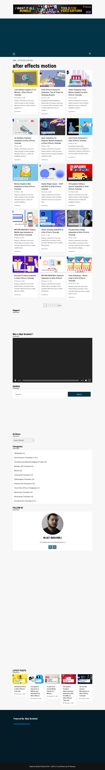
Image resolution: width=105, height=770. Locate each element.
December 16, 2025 (20, 694)
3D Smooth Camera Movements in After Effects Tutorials (84, 691)
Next (59, 305)
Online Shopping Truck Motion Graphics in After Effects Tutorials (78, 92)
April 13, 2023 (46, 235)
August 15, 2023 (20, 238)
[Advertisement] (52, 35)
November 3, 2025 (69, 703)
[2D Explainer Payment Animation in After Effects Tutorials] (25, 126)
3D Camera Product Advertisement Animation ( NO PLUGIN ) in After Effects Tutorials (68, 693)
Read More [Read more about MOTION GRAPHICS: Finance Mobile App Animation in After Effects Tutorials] (17, 251)
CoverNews (60, 766)
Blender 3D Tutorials (22, 466)
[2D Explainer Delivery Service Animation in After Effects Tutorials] (79, 172)
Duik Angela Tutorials (22, 479)
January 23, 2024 (47, 192)
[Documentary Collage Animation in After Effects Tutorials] (79, 218)
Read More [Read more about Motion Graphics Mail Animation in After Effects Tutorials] (17, 205)
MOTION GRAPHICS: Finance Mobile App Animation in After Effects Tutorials (25, 232)
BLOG (16, 471)
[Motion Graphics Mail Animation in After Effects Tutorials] (25, 172)
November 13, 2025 (53, 696)
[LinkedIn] (54, 547)
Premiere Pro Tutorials (22, 501)
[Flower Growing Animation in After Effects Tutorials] (52, 218)
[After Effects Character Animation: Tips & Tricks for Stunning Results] (52, 78)
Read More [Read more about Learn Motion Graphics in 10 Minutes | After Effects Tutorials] (17, 111)
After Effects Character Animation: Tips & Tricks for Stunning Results (52, 92)
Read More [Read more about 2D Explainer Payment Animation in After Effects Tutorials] (17, 159)
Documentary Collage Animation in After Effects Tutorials (78, 232)
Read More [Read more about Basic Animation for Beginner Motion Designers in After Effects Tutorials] (44, 159)
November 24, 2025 (36, 698)
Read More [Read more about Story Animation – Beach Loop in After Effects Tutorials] (71, 297)
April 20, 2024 (73, 143)
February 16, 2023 (20, 281)
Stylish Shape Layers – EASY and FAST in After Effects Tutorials (52, 186)
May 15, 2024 (46, 146)
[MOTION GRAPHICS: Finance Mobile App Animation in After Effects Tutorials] (25, 218)
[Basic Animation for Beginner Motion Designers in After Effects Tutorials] (52, 126)
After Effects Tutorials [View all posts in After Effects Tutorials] (21, 84)
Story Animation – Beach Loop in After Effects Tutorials (77, 278)
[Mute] (86, 380)
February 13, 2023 (74, 283)
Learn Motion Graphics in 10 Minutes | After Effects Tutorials (25, 92)
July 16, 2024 (46, 98)
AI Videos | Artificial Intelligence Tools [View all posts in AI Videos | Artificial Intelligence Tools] (52, 680)
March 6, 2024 (19, 192)
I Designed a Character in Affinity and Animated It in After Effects (35, 691)
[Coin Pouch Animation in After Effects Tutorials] (79, 126)
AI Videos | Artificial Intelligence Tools (28, 462)
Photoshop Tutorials (22, 496)
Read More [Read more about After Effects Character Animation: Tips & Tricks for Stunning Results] (44, 114)
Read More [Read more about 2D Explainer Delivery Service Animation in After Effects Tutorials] (71, 205)
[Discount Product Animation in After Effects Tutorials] (25, 264)
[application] (52, 360)
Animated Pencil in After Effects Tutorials (20, 689)
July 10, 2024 (73, 98)
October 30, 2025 (85, 698)
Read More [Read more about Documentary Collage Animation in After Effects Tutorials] (71, 251)
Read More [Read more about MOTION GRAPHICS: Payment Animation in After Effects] (44, 294)
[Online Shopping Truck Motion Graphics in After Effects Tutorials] (79, 78)
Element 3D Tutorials (22, 484)
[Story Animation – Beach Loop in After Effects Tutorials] (79, 264)
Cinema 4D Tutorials (22, 475)
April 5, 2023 (73, 238)
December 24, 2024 (20, 98)
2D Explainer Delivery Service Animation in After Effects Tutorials (78, 186)
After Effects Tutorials (23, 458)
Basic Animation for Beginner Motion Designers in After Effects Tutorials (51, 140)
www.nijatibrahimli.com (22, 724)
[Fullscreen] (89, 380)
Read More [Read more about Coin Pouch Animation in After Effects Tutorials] (71, 157)
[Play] (15, 380)
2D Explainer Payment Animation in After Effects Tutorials (24, 140)
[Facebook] (50, 547)
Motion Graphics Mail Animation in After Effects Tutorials (24, 186)
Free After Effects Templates (25, 488)
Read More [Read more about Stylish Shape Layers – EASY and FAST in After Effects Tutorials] (44, 205)
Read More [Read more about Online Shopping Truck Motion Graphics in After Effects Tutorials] (71, 111)
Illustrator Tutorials (21, 492)
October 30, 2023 (74, 192)
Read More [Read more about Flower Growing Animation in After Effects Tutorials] (44, 249)
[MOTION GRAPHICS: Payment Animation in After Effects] (52, 264)
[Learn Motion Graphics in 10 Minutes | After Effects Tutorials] (25, 78)
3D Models (18, 453)
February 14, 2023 (47, 281)
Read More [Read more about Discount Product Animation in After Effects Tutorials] (17, 294)
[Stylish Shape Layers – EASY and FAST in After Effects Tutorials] (52, 172)
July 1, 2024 (19, 146)
